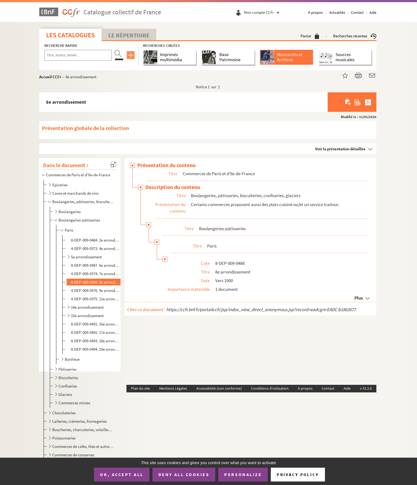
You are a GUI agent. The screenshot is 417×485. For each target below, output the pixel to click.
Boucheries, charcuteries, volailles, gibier (82, 429)
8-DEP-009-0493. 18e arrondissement (95, 340)
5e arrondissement (86, 256)
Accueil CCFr (50, 76)
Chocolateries (64, 412)
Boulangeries (69, 211)
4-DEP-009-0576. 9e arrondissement (95, 290)
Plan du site (140, 388)
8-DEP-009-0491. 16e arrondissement (95, 324)
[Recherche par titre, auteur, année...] (78, 55)
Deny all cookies (183, 474)
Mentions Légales (173, 388)
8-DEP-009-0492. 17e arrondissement (95, 332)
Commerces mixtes (74, 402)
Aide (372, 12)
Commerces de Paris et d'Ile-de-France (78, 174)
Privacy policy (298, 474)
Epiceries (59, 184)
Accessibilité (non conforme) (219, 388)
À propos (315, 12)
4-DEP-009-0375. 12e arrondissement (95, 298)
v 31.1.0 (366, 388)
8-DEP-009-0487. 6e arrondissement (95, 265)
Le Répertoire (128, 35)
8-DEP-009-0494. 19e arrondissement (95, 349)
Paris (69, 230)
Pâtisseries (67, 369)
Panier (310, 35)
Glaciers (65, 394)
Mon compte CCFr (263, 12)
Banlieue (72, 359)
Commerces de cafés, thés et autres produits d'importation (82, 446)
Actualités (337, 12)
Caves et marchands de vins (75, 193)
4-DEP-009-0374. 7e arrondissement (95, 273)
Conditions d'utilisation (270, 388)
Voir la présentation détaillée (340, 148)
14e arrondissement (87, 307)
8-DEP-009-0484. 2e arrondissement (95, 240)
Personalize (243, 474)
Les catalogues (70, 35)
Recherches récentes (354, 35)
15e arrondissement (87, 315)
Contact (357, 12)
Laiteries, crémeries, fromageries (79, 421)
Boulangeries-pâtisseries (79, 220)
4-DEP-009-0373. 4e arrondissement (95, 248)
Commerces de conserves (73, 454)
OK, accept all (121, 474)
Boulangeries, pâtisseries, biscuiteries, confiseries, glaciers (82, 201)
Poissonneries (64, 438)
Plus (358, 298)
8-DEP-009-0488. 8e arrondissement (95, 282)
